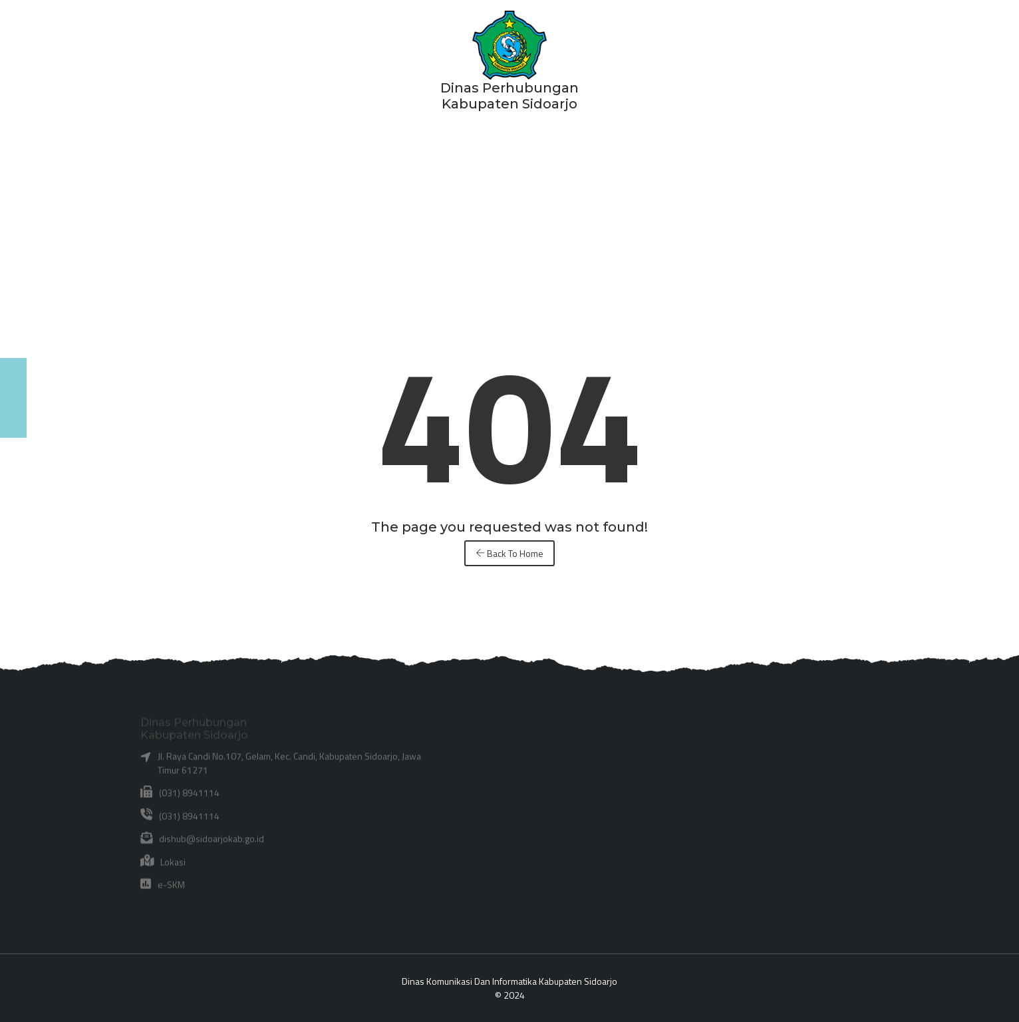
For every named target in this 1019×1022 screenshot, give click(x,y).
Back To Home (509, 553)
